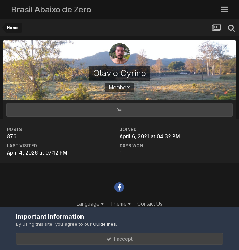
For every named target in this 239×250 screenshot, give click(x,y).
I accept (119, 239)
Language (90, 204)
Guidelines (104, 224)
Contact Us (149, 204)
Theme (120, 204)
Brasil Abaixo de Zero (51, 10)
